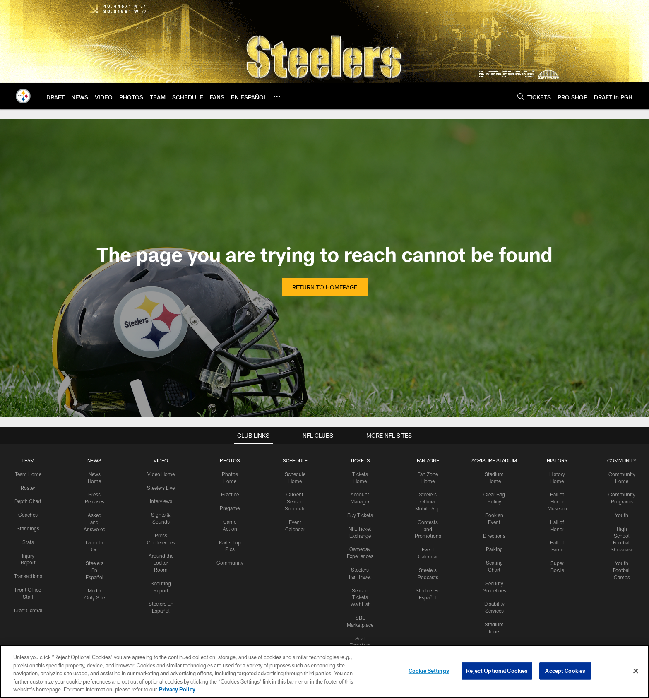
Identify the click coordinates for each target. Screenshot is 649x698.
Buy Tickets (360, 515)
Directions (494, 536)
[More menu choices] (277, 96)
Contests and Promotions (428, 529)
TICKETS (360, 460)
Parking (494, 549)
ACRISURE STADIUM (494, 460)
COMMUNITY (622, 460)
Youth (621, 515)
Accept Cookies (565, 670)
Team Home (28, 474)
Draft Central (28, 610)
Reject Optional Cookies (497, 670)
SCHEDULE (295, 460)
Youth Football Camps (622, 570)
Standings (28, 528)
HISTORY (557, 460)
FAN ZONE (428, 460)
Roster (28, 488)
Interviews (161, 501)
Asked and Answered (95, 522)
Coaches (28, 514)
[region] (324, 671)
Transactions (28, 576)
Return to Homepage (324, 287)
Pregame (230, 508)
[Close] (636, 671)
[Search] (520, 96)
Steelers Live (161, 488)
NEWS (94, 460)
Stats (28, 542)
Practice (230, 494)
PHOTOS (230, 460)
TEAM (28, 460)
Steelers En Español (94, 570)
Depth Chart (27, 501)
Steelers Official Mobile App (427, 501)
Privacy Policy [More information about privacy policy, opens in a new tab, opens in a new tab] (177, 689)
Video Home (161, 474)
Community (229, 563)
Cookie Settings (429, 670)
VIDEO (161, 460)
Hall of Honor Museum (557, 501)
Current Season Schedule (295, 501)
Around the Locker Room (161, 563)
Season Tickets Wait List (360, 597)
